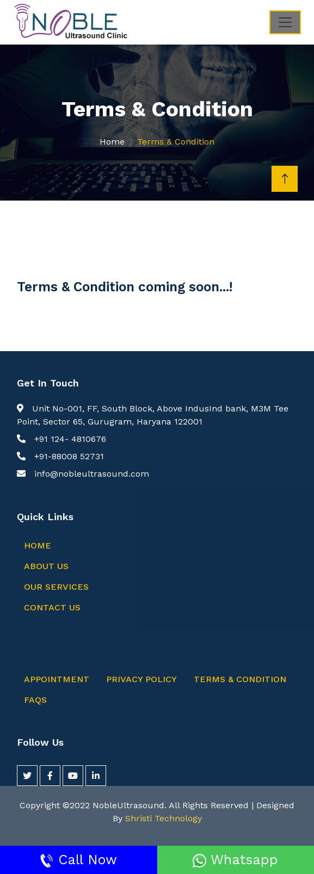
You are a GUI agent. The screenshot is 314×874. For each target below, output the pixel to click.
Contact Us (52, 607)
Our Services (56, 587)
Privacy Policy (141, 679)
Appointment (56, 679)
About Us (46, 566)
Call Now (78, 859)
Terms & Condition (240, 679)
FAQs (35, 700)
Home (112, 141)
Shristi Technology (163, 818)
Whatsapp (235, 859)
